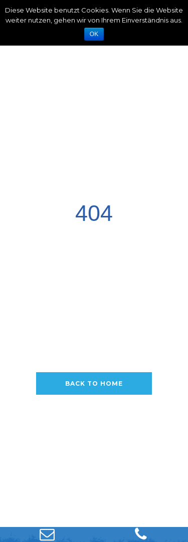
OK (94, 34)
